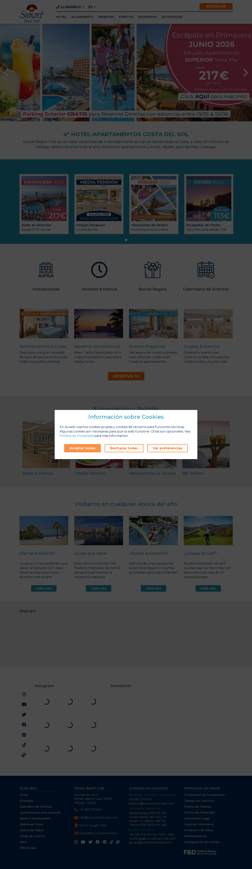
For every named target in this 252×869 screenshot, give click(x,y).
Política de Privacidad (77, 436)
